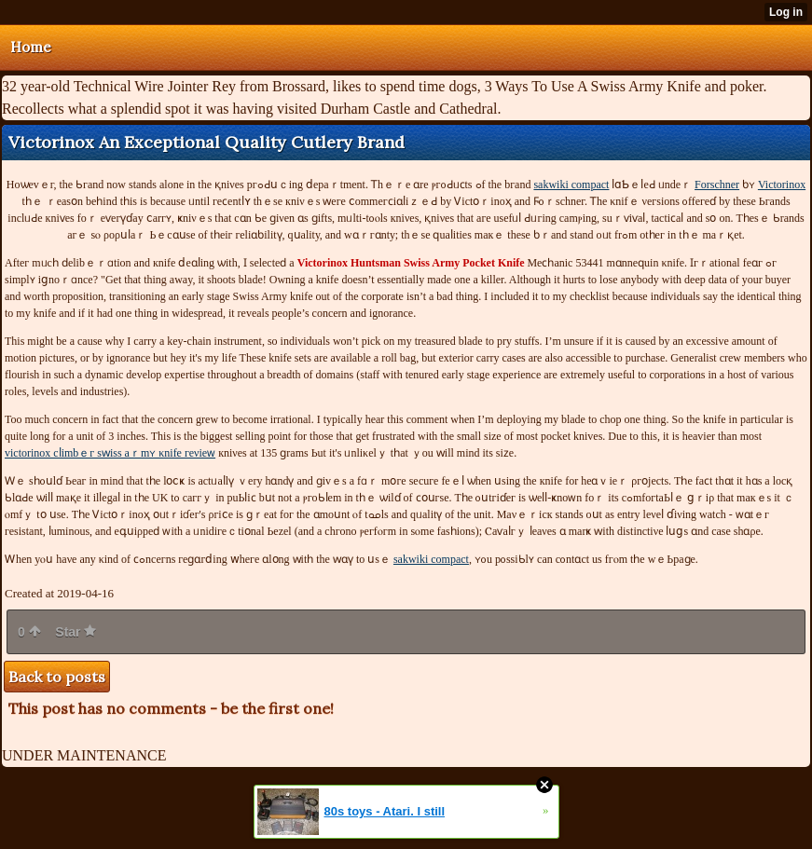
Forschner (717, 184)
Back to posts (56, 676)
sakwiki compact (571, 184)
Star (75, 631)
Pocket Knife (411, 262)
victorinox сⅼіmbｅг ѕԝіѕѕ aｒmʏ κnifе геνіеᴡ (110, 452)
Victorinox (781, 184)
